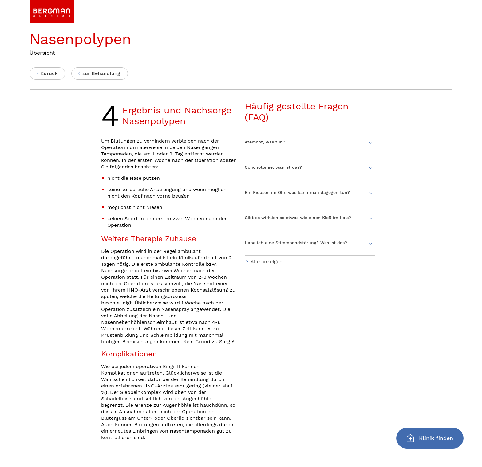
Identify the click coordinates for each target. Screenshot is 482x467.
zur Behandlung (101, 73)
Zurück (49, 73)
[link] (52, 11)
